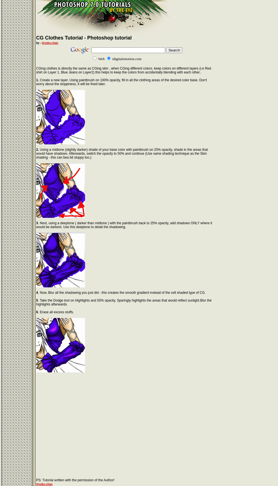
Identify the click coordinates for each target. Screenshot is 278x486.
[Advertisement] (83, 419)
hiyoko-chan (50, 43)
